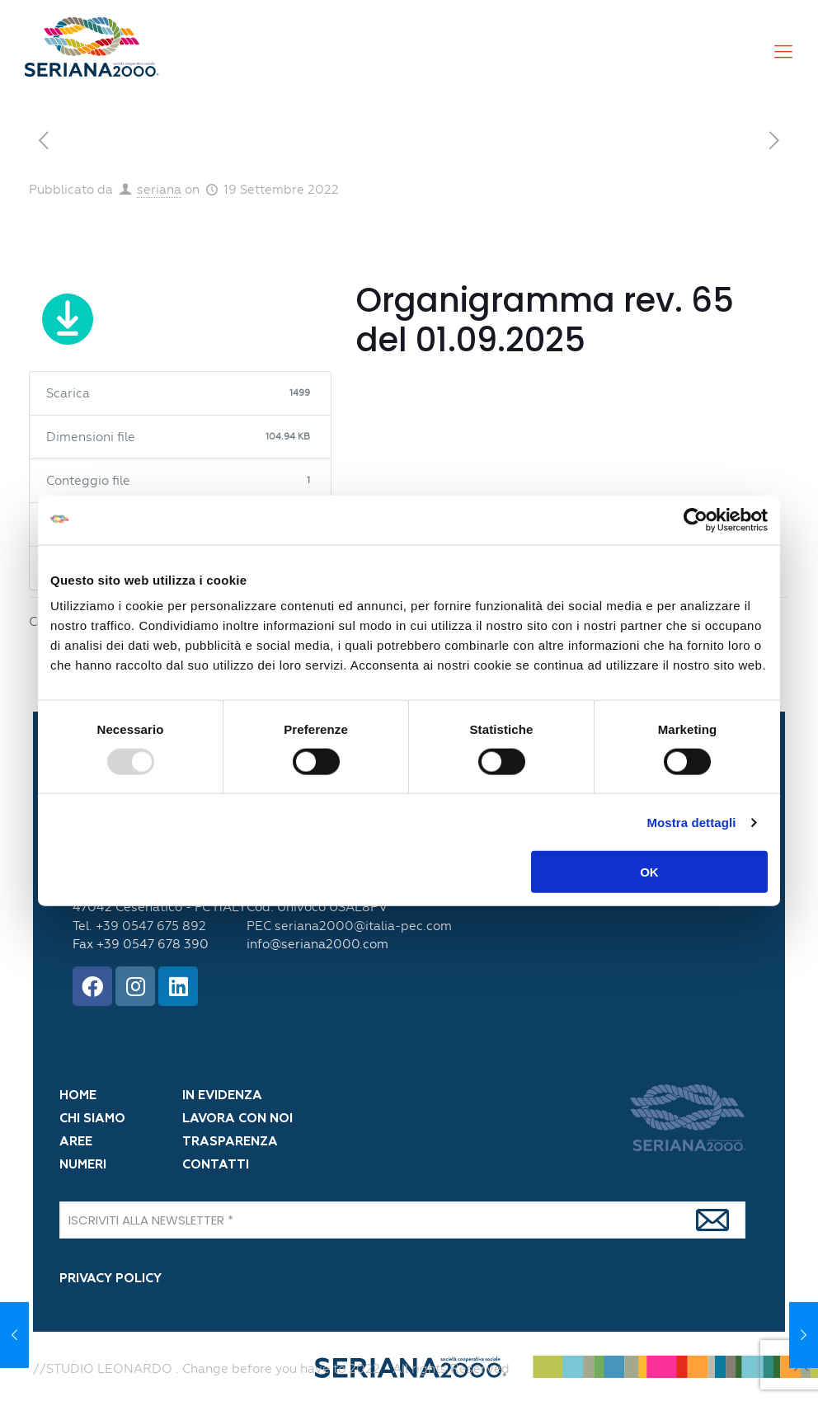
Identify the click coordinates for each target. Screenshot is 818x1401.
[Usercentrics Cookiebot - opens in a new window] (695, 519)
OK (649, 872)
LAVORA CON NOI (237, 1118)
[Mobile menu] (783, 52)
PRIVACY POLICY (110, 1278)
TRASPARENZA (230, 1141)
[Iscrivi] (712, 1220)
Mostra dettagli (691, 822)
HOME (77, 1095)
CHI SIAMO (92, 1118)
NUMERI (82, 1165)
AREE (75, 1141)
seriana (159, 189)
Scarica (68, 322)
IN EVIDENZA (222, 1095)
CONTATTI (215, 1165)
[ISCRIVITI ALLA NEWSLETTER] (402, 1220)
